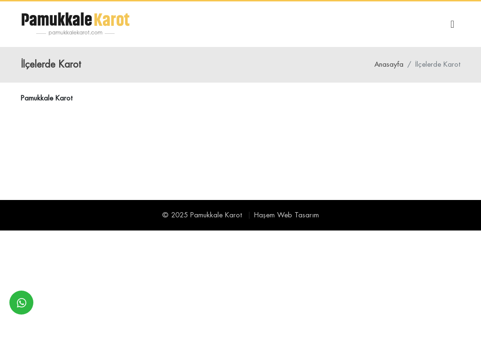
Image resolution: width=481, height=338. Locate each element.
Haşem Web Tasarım (286, 215)
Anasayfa (388, 64)
